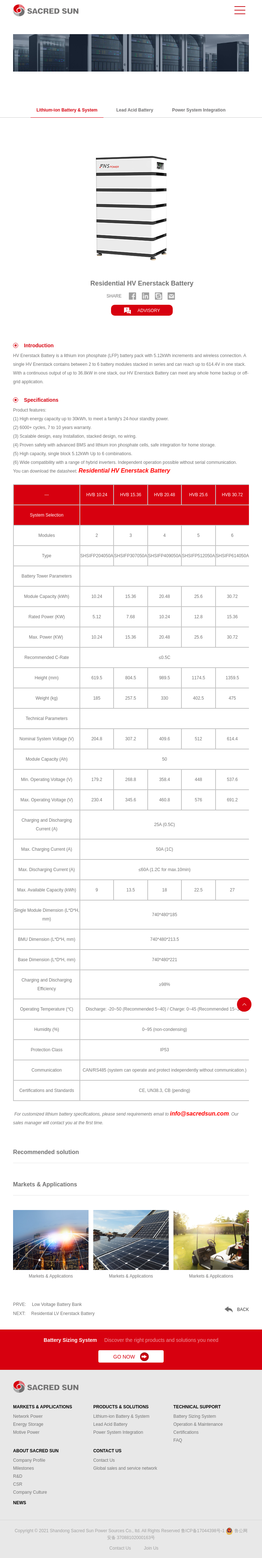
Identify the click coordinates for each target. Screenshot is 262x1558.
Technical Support (197, 1406)
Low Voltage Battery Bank (47, 1304)
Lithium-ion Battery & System (67, 110)
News (19, 1502)
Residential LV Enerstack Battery (54, 1313)
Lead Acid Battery (134, 110)
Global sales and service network (125, 1468)
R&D (17, 1476)
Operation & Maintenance (198, 1424)
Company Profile (29, 1460)
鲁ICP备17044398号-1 (203, 1530)
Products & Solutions (121, 1406)
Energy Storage (28, 1424)
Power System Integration (198, 110)
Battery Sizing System (194, 1416)
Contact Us (107, 1450)
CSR (17, 1484)
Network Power (27, 1416)
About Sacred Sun (35, 1450)
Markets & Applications (42, 1406)
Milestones (23, 1468)
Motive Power (26, 1432)
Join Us (151, 1548)
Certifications (185, 1432)
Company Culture (30, 1492)
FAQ (177, 1440)
